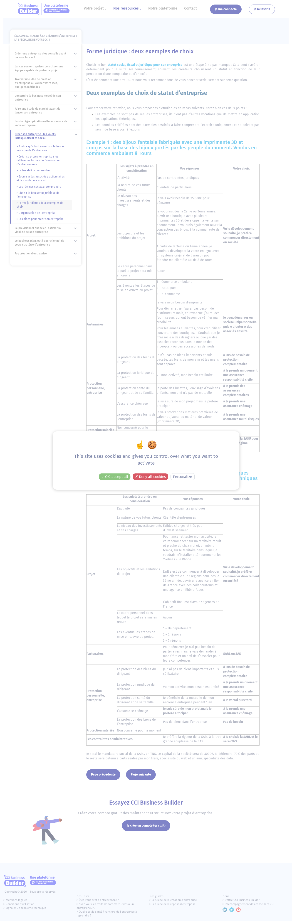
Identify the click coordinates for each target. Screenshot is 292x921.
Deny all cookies (150, 477)
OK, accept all (114, 477)
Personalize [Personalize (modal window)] (182, 477)
